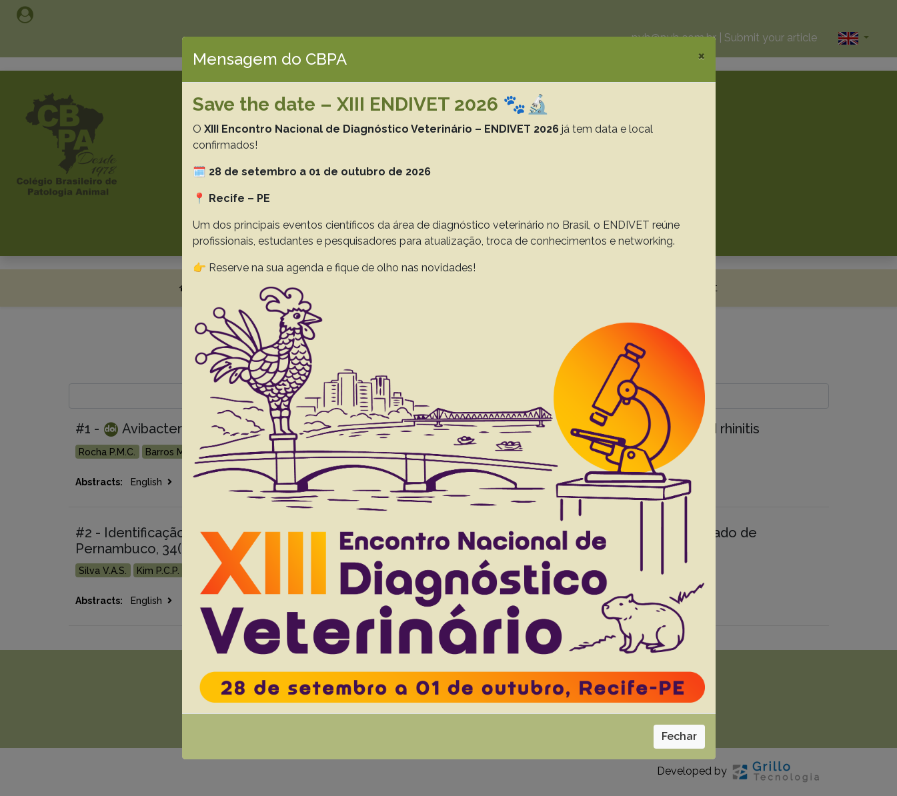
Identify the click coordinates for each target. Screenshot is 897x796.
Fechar (679, 736)
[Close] (701, 55)
